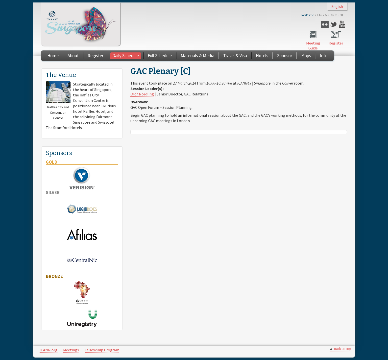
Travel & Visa (235, 55)
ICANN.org (48, 349)
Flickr (325, 24)
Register (336, 43)
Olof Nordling (142, 93)
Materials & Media (197, 55)
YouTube (342, 24)
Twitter (334, 24)
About (73, 55)
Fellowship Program (102, 349)
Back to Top (342, 349)
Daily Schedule (125, 55)
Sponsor (284, 55)
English (337, 6)
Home (53, 55)
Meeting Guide (313, 45)
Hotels (262, 55)
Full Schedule (160, 55)
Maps (306, 55)
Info (324, 55)
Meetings (71, 349)
